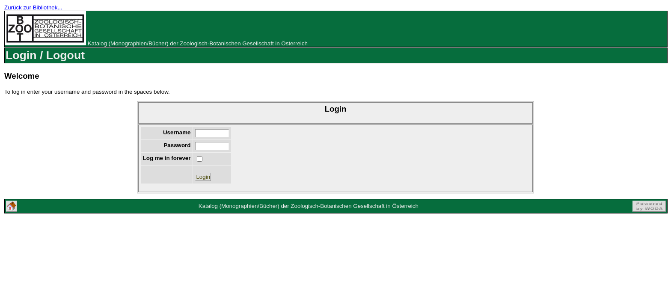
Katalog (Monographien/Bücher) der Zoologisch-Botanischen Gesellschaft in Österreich (198, 43)
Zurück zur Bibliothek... (33, 7)
